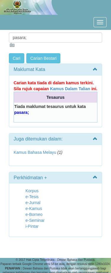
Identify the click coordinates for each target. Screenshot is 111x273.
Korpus (31, 190)
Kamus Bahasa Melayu (35, 152)
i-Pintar (31, 226)
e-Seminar (35, 220)
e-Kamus (33, 208)
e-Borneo (34, 214)
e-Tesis (31, 196)
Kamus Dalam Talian (70, 88)
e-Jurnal (33, 202)
